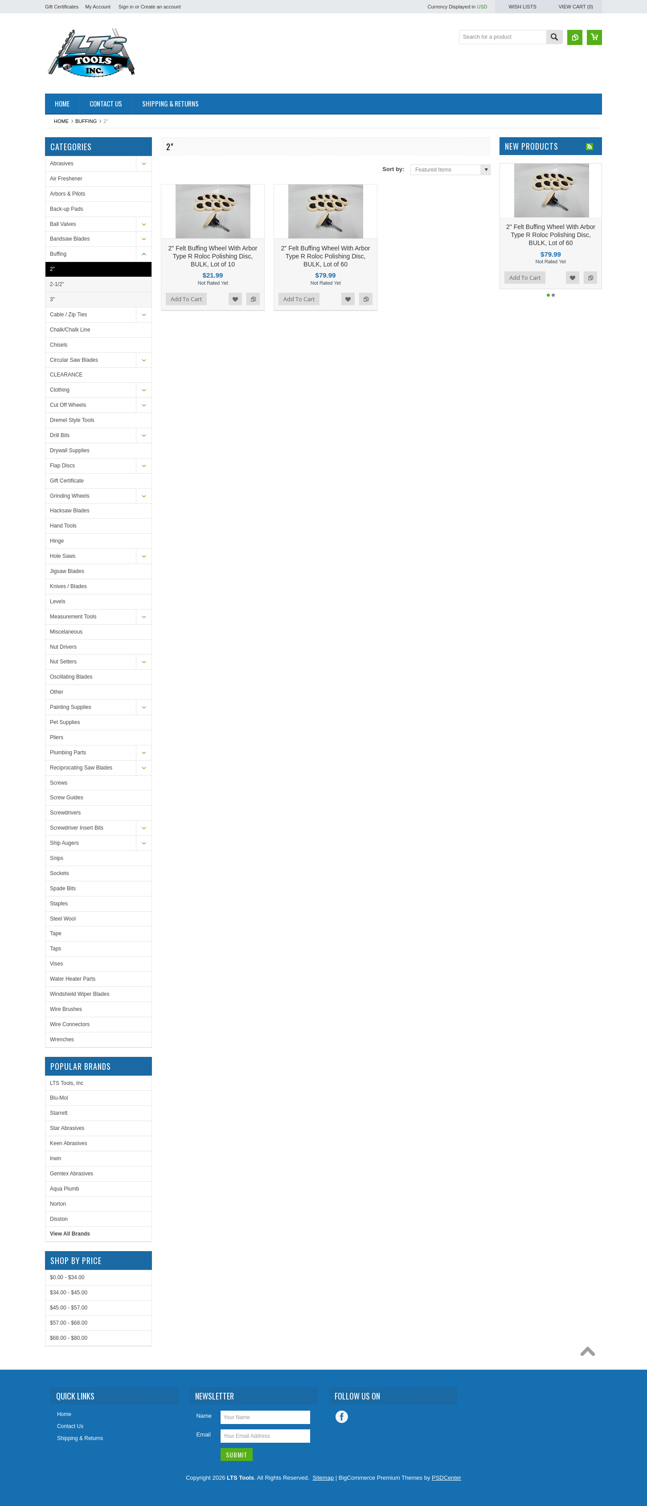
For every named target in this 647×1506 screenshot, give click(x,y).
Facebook (342, 1417)
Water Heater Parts (72, 979)
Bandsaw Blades (70, 239)
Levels (58, 601)
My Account (98, 6)
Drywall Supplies (70, 450)
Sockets (59, 873)
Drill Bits (60, 435)
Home (61, 121)
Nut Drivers (63, 647)
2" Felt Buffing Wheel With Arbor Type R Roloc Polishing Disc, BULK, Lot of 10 (212, 256)
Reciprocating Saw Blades (81, 768)
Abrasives (62, 163)
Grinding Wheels (70, 496)
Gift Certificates (61, 6)
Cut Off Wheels (68, 405)
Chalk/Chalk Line (70, 330)
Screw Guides (66, 797)
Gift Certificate (67, 481)
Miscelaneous (66, 632)
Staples (59, 903)
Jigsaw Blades (67, 571)
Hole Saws (62, 556)
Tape (55, 933)
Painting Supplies (70, 707)
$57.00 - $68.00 (68, 1323)
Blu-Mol (59, 1098)
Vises (56, 964)
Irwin (55, 1158)
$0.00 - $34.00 (67, 1277)
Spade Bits (63, 888)
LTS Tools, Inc (66, 1083)
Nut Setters (63, 662)
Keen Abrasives (68, 1143)
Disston (59, 1219)
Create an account (161, 6)
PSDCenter (446, 1477)
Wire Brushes (66, 1009)
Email (203, 1434)
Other (56, 692)
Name (204, 1415)
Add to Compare (253, 299)
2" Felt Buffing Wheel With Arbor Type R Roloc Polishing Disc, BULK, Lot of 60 (325, 256)
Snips (56, 858)
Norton (58, 1204)
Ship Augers (64, 843)
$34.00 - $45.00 (68, 1292)
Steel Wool (63, 919)
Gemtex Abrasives (71, 1173)
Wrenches (62, 1039)
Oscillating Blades (71, 677)
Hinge (57, 541)
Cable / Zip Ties (68, 314)
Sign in (126, 6)
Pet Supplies (65, 722)
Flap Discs (62, 465)
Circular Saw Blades (74, 360)
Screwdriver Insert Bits (76, 828)
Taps (55, 948)
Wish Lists (522, 6)
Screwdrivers (65, 813)
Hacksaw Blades (70, 510)
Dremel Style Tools (72, 420)
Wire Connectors (70, 1024)
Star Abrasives (67, 1128)
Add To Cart (186, 299)
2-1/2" (57, 284)
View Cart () (576, 6)
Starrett (58, 1113)
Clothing (60, 390)
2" (52, 269)
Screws (58, 783)
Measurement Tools (73, 617)
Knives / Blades (68, 586)
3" (52, 299)
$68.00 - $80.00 (68, 1338)
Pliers (56, 737)
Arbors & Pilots (67, 194)
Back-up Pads (66, 209)
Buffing (86, 121)
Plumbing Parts (68, 752)
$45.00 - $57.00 (68, 1308)
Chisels (58, 345)
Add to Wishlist (235, 299)
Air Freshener (66, 179)
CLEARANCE (66, 375)
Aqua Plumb (64, 1189)
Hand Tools (63, 526)
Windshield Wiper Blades (79, 994)
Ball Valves (63, 224)
